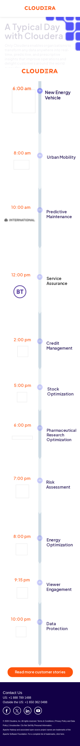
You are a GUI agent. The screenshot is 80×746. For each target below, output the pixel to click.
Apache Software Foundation (15, 734)
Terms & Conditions (45, 721)
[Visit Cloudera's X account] (17, 710)
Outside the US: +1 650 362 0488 (25, 702)
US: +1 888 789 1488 (17, 697)
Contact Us (12, 692)
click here (60, 734)
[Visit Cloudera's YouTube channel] (38, 710)
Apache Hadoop (9, 730)
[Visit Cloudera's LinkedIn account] (27, 710)
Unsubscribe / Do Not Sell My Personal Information (30, 725)
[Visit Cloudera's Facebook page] (6, 710)
